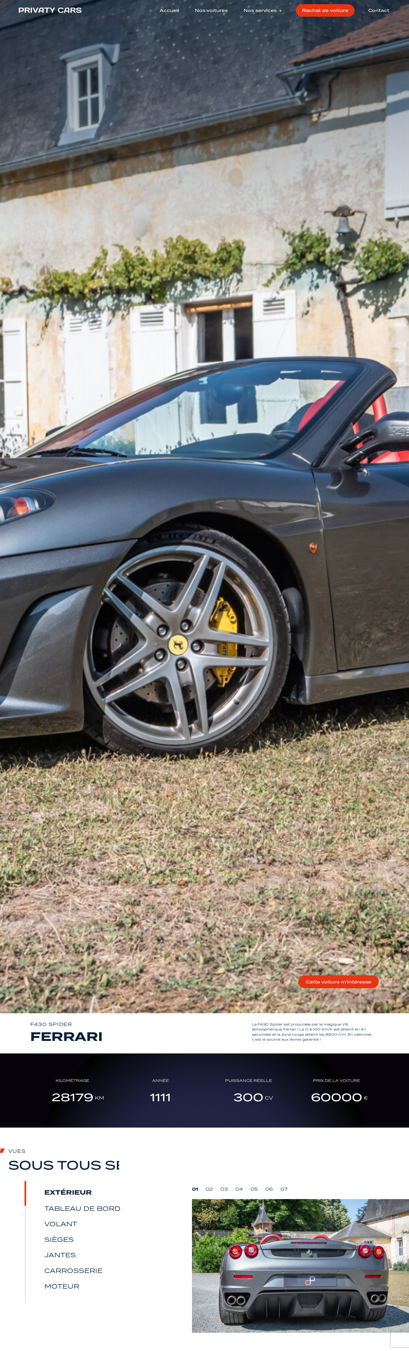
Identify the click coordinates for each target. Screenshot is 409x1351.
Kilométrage (84, 1107)
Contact (378, 10)
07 (283, 1219)
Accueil (169, 10)
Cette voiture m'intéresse (321, 982)
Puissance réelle (244, 1107)
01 (195, 1219)
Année (164, 1107)
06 (269, 1219)
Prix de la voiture (324, 1107)
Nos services (260, 10)
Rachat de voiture (325, 10)
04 (239, 1219)
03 (224, 1219)
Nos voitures (211, 10)
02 (209, 1219)
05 (254, 1219)
